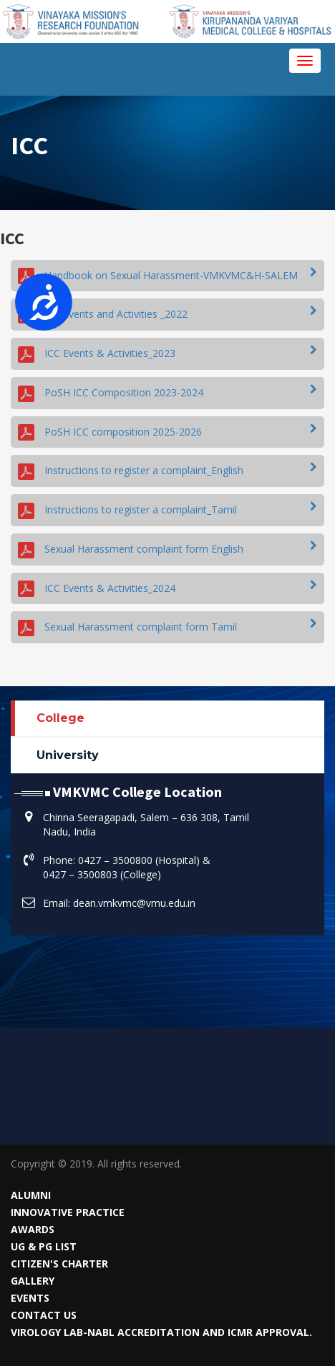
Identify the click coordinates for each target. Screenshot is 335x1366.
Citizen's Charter (59, 1263)
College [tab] (60, 718)
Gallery (32, 1280)
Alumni (31, 1195)
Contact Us (44, 1315)
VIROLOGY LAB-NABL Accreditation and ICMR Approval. (161, 1332)
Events (30, 1298)
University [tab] (68, 755)
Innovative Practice (68, 1212)
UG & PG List (44, 1246)
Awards (32, 1229)
